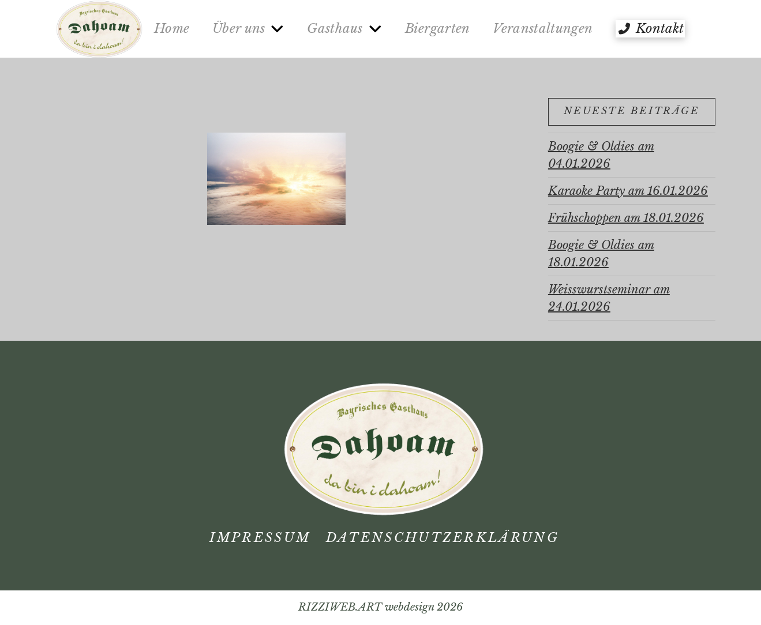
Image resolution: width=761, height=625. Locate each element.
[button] (650, 28)
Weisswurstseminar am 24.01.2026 (609, 298)
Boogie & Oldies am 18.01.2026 (601, 253)
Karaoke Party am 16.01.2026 (628, 191)
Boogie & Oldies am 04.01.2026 (601, 155)
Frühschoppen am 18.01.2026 (626, 218)
